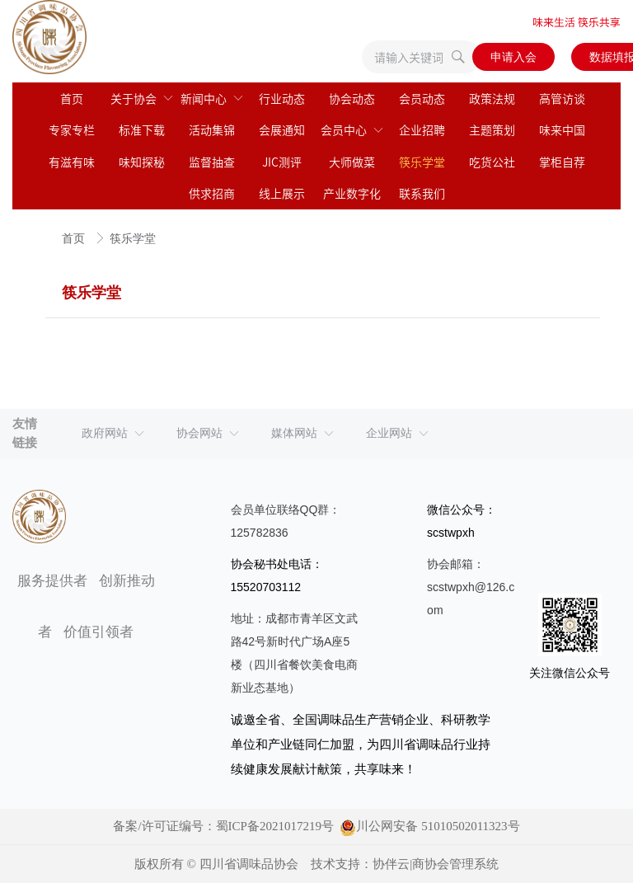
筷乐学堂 (133, 238)
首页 (75, 238)
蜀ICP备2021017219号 (275, 826)
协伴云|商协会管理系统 (436, 864)
